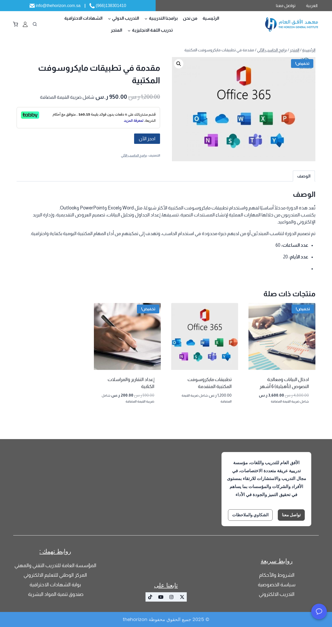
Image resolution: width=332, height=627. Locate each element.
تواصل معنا (285, 5)
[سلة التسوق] (15, 24)
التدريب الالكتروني (276, 594)
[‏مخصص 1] (25, 24)
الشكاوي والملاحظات (250, 515)
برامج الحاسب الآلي (134, 155)
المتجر (116, 30)
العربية (311, 5)
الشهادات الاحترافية (83, 18)
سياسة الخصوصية (276, 584)
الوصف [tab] (303, 176)
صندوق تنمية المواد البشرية (55, 594)
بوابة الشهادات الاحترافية (55, 584)
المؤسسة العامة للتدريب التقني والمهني (55, 565)
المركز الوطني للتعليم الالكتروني (55, 575)
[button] (178, 63)
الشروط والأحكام (276, 575)
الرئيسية (211, 18)
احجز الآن (147, 138)
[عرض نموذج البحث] (34, 24)
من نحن (190, 18)
